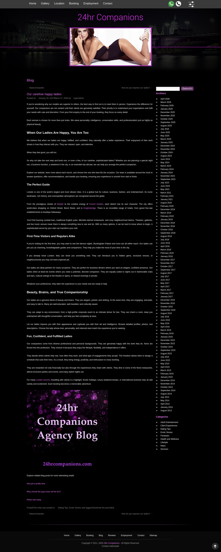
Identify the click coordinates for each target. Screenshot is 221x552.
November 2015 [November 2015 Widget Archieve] (168, 343)
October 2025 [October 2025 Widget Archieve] (167, 119)
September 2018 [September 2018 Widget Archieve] (168, 233)
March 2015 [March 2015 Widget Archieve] (166, 370)
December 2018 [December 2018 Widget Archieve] (168, 223)
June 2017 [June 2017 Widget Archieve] (165, 280)
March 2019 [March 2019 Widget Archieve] (166, 213)
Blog (101, 535)
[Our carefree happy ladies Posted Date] (53, 98)
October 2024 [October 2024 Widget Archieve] (167, 152)
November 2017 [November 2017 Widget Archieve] (168, 263)
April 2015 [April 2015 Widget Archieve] (165, 367)
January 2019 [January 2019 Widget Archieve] (167, 219)
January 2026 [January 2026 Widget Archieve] (167, 109)
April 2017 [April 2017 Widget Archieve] (165, 286)
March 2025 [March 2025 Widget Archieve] (166, 139)
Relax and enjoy (34, 500)
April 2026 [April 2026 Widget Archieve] (165, 99)
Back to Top (215, 546)
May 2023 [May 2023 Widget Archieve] (165, 189)
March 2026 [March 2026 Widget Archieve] (166, 102)
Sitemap (153, 535)
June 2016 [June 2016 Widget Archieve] (165, 320)
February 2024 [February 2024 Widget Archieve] (167, 169)
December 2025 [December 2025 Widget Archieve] (168, 112)
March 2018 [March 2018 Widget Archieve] (166, 250)
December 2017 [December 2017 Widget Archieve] (168, 260)
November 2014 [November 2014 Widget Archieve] (168, 384)
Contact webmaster (110, 546)
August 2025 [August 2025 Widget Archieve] (166, 126)
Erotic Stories (75, 508)
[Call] (177, 4)
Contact (107, 3)
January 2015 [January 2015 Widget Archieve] (167, 377)
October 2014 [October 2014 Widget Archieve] (167, 387)
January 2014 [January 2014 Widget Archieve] (167, 407)
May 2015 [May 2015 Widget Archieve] (165, 363)
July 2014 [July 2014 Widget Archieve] (165, 397)
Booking (74, 3)
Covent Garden (96, 204)
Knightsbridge (89, 208)
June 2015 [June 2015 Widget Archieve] (165, 360)
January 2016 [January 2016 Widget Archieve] (167, 337)
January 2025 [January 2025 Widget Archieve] (167, 142)
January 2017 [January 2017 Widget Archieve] (167, 296)
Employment (90, 3)
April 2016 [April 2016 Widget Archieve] (165, 327)
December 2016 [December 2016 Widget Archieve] (168, 300)
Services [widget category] (164, 449)
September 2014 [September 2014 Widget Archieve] (168, 390)
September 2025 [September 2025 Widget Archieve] (168, 122)
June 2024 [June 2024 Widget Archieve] (165, 159)
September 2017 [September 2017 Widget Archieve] (168, 270)
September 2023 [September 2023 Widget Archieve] (168, 179)
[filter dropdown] (190, 4)
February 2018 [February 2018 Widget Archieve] (167, 253)
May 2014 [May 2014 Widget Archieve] (165, 400)
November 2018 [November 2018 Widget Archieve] (168, 226)
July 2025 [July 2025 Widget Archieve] (165, 129)
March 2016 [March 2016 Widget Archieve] (166, 330)
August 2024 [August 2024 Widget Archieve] (166, 156)
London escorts (43, 380)
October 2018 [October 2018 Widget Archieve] (167, 229)
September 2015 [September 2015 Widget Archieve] (168, 350)
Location (59, 3)
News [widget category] (163, 446)
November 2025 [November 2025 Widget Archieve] (168, 115)
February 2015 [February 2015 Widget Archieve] (167, 374)
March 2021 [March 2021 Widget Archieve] (166, 193)
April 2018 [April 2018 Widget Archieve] (165, 246)
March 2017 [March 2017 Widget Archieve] (166, 290)
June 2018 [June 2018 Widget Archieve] (165, 243)
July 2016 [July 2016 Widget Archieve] (165, 317)
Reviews (112, 535)
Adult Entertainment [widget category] (169, 422)
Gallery (45, 3)
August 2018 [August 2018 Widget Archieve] (166, 236)
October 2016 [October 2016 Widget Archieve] (167, 306)
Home (32, 3)
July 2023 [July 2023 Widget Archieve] (165, 182)
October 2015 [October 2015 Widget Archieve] (167, 347)
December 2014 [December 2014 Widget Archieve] (168, 380)
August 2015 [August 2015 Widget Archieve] (166, 353)
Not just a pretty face (36, 483)
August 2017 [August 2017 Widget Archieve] (166, 273)
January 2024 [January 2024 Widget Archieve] (167, 172)
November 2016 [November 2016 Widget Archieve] (168, 303)
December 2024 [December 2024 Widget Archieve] (168, 146)
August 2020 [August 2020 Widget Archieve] (166, 203)
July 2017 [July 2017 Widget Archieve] (165, 276)
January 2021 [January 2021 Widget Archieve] (167, 199)
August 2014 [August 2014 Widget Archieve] (166, 394)
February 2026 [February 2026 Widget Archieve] (167, 105)
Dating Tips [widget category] (166, 429)
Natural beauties (35, 88)
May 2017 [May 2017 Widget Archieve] (165, 283)
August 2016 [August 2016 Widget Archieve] (166, 313)
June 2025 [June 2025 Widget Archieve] (165, 132)
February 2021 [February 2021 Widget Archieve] (167, 196)
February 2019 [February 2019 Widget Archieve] (167, 216)
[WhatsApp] (170, 4)
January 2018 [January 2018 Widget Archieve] (167, 256)
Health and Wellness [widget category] (170, 439)
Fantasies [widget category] (165, 436)
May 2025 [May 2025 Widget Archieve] (165, 136)
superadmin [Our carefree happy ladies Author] (78, 98)
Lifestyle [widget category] (164, 442)
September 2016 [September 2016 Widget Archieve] (168, 310)
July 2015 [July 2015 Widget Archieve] (165, 357)
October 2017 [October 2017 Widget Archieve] (167, 266)
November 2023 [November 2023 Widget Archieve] (168, 176)
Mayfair (60, 204)
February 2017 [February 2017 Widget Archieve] (167, 293)
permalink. (110, 508)
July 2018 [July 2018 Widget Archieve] (165, 239)
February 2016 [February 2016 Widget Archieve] (167, 333)
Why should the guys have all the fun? (44, 491)
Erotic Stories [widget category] (167, 432)
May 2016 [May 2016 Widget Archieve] (165, 323)
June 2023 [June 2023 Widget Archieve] (165, 186)
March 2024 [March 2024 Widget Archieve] (166, 166)
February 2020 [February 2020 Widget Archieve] (167, 206)
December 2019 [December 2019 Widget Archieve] (168, 209)
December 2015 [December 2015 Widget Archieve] (168, 340)
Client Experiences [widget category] (169, 425)
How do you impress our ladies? (137, 88)
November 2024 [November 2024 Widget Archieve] (168, 149)
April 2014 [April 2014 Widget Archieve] (165, 404)
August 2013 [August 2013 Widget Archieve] (166, 410)
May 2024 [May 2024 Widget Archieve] (165, 162)
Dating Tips (63, 508)
